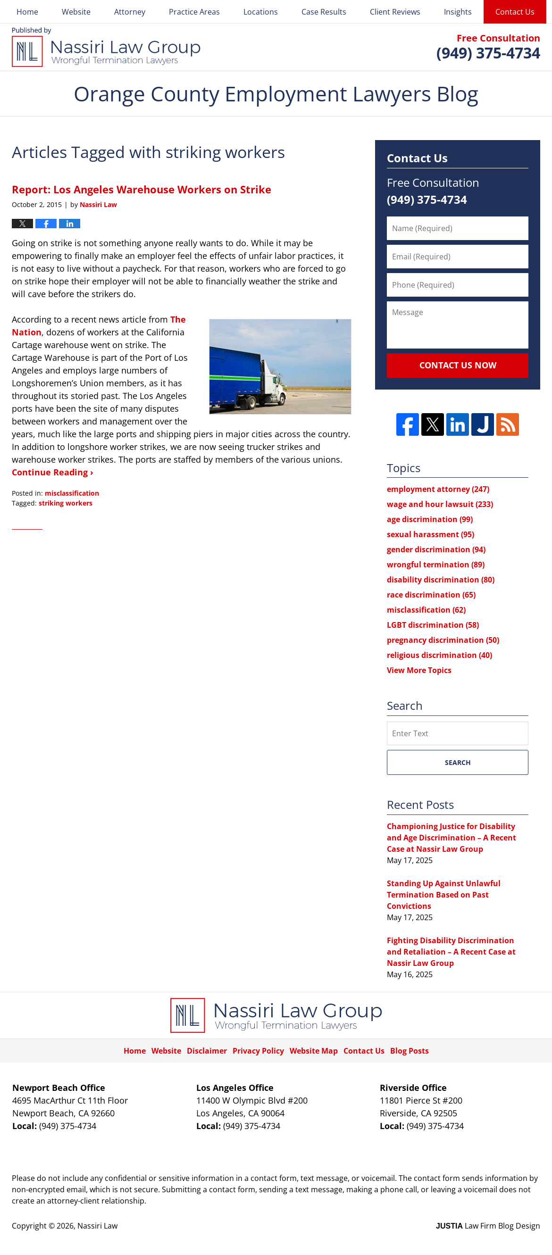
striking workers (65, 503)
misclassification (72, 493)
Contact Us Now (457, 365)
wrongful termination (436, 564)
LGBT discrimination (433, 625)
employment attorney (438, 489)
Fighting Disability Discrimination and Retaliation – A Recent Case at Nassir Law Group (451, 951)
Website (76, 12)
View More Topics (419, 670)
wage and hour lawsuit (440, 504)
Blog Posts (409, 1051)
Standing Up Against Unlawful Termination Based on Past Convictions (444, 894)
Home (27, 12)
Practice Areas (194, 12)
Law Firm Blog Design (488, 1226)
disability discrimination (440, 579)
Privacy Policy (258, 1051)
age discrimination (430, 519)
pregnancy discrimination (443, 640)
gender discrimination (436, 549)
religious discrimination (439, 655)
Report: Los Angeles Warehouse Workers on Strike (141, 189)
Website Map (314, 1051)
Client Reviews (395, 12)
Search (458, 762)
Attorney (129, 12)
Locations (260, 12)
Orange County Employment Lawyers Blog (106, 47)
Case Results (323, 12)
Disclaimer (207, 1051)
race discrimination (431, 595)
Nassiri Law (97, 1226)
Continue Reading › (52, 472)
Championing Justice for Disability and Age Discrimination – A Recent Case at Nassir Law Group (451, 837)
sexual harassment (430, 534)
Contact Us (515, 12)
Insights (458, 12)
